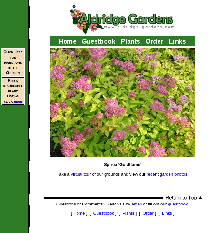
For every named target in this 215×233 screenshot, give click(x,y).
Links (167, 213)
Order (148, 213)
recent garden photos (167, 174)
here (19, 52)
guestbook (178, 204)
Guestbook (103, 213)
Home (79, 213)
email (136, 204)
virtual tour (81, 174)
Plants (128, 213)
